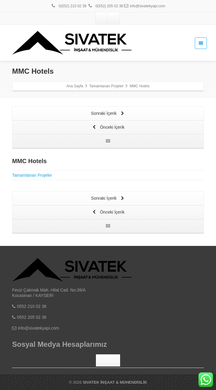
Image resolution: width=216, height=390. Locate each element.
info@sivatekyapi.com (144, 6)
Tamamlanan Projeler (32, 175)
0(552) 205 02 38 (105, 6)
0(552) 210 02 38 (69, 6)
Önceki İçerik (108, 128)
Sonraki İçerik (108, 114)
